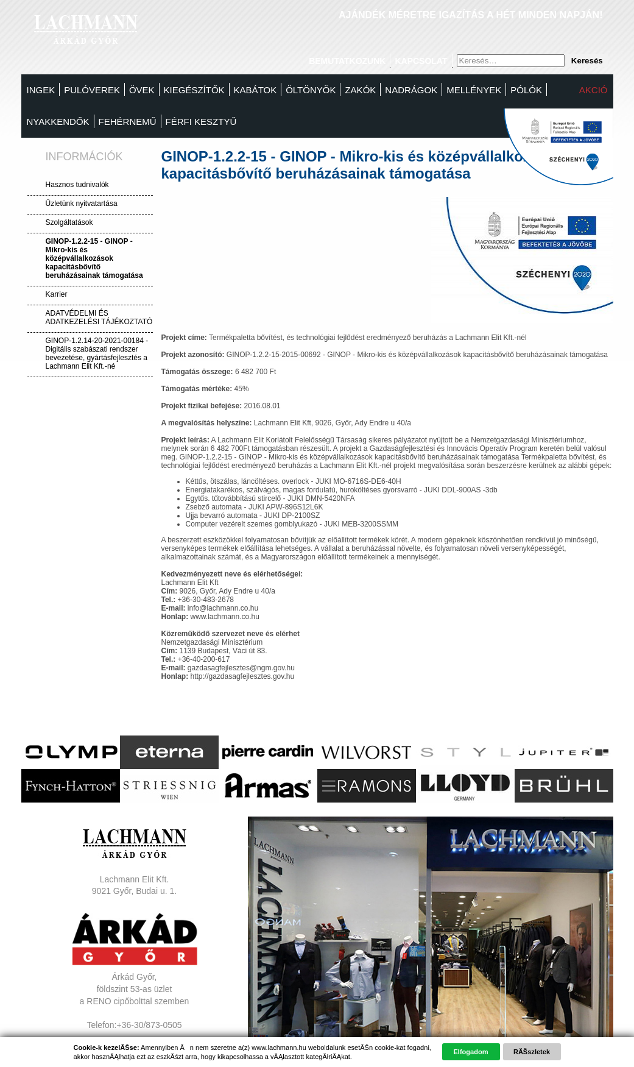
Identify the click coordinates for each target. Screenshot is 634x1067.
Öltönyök (311, 90)
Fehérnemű (128, 121)
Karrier (57, 294)
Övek (142, 90)
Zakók (360, 90)
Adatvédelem (135, 1049)
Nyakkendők (58, 121)
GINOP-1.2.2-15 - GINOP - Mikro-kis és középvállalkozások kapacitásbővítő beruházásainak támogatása (94, 258)
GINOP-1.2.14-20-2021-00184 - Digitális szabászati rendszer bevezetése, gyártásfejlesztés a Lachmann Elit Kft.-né (97, 353)
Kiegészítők (194, 90)
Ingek (41, 90)
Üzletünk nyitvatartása (82, 203)
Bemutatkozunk (347, 61)
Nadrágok (411, 90)
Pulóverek (92, 90)
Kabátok (255, 90)
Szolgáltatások (69, 222)
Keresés (587, 60)
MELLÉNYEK (473, 90)
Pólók (526, 90)
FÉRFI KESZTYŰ (201, 121)
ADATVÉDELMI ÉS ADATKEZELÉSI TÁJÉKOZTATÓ (99, 317)
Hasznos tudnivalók (77, 184)
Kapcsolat (421, 61)
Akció (593, 90)
